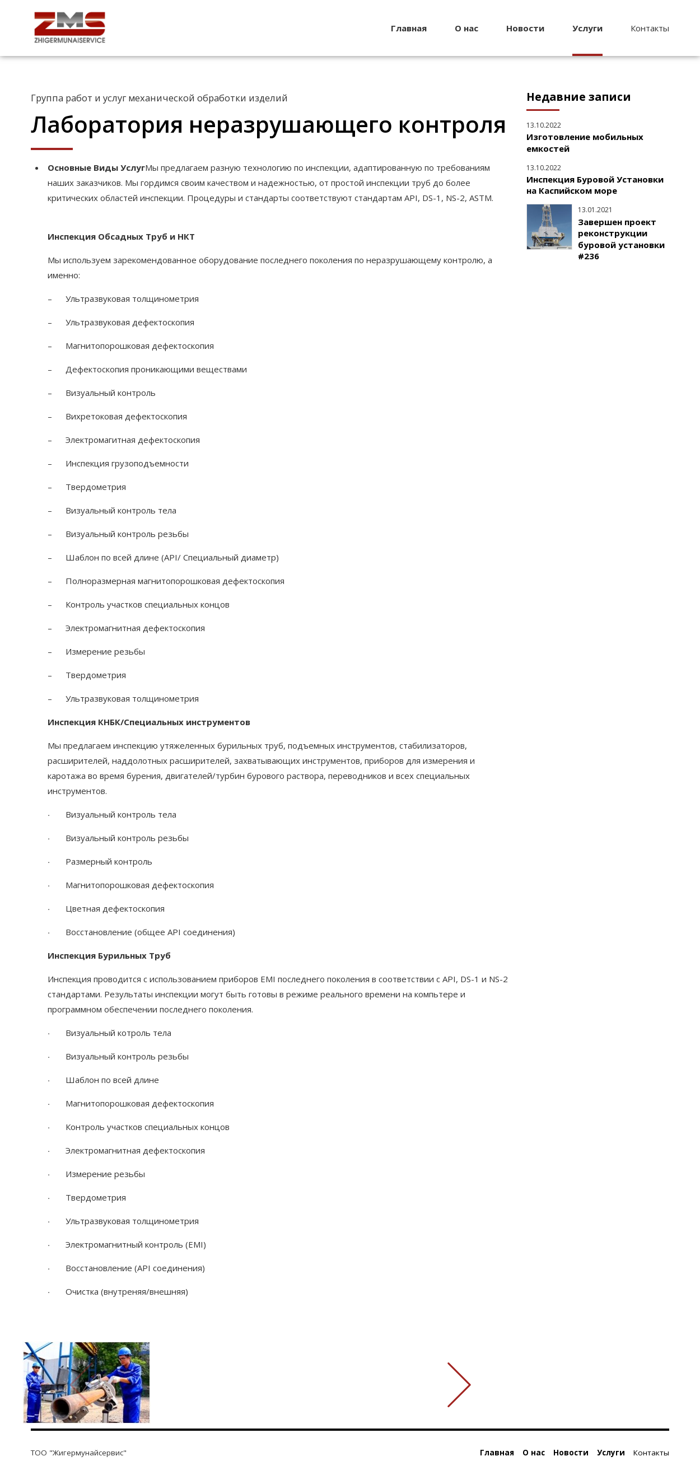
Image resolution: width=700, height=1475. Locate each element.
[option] (270, 1385)
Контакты (650, 28)
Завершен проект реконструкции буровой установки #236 (621, 239)
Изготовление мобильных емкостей (584, 142)
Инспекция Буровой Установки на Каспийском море (595, 185)
